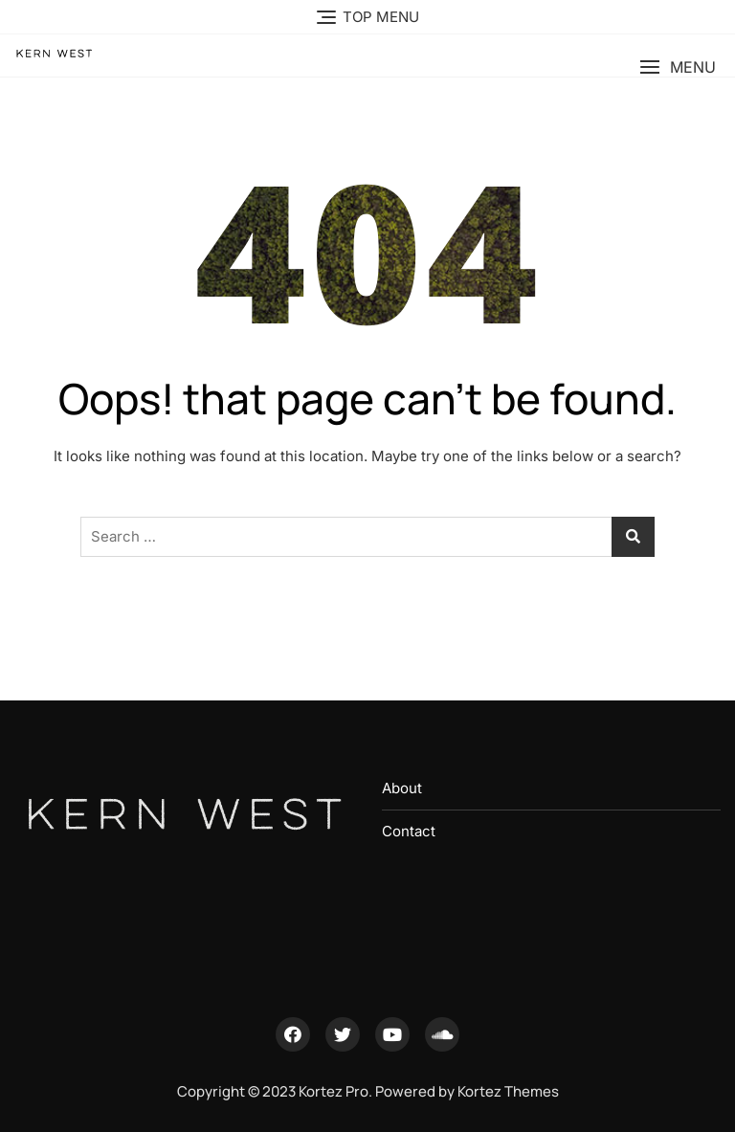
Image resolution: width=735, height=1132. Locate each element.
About (402, 788)
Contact (408, 831)
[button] (677, 67)
